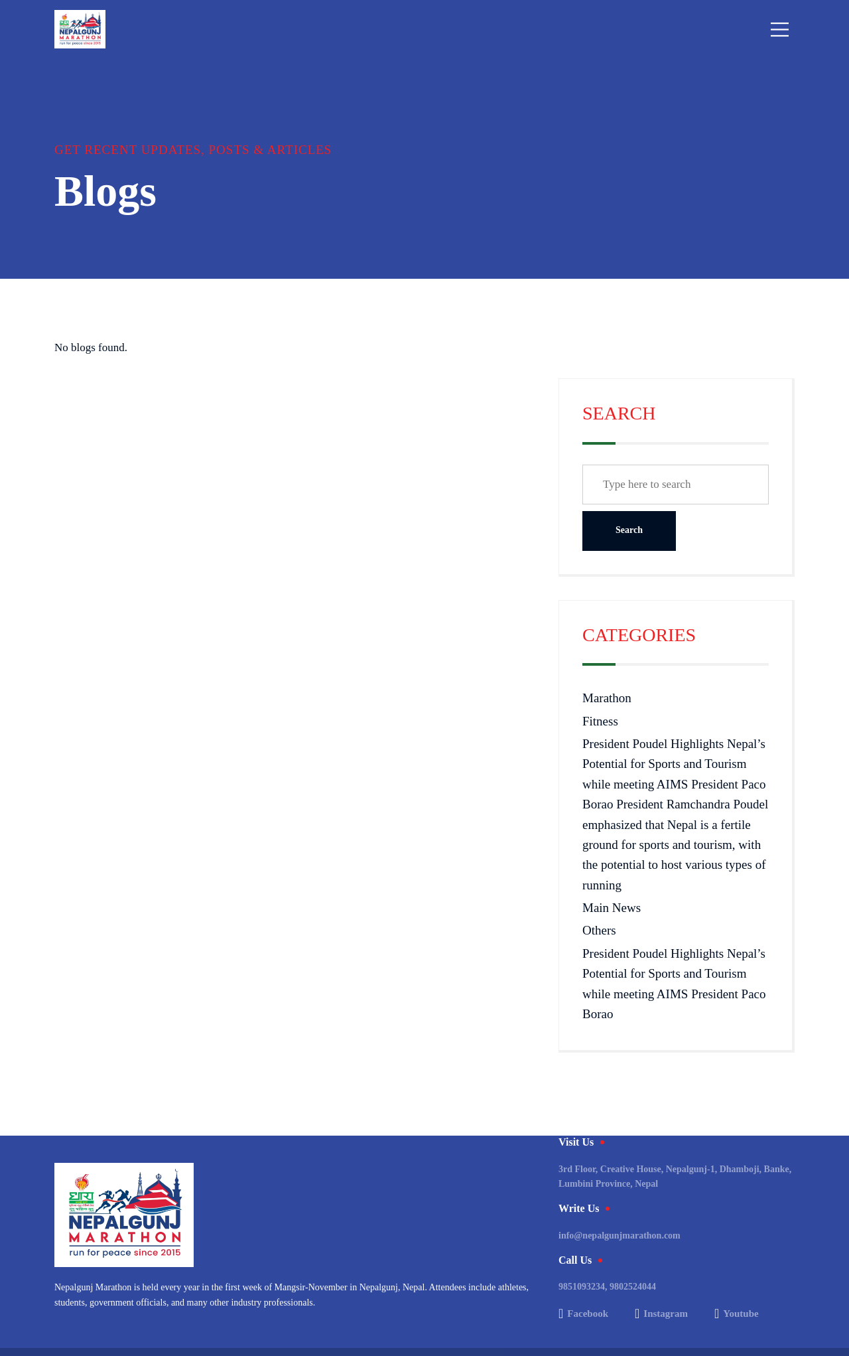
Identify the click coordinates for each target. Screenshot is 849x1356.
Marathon (606, 698)
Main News (611, 908)
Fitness (600, 721)
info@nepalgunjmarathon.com (619, 1236)
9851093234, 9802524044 (607, 1287)
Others (599, 930)
